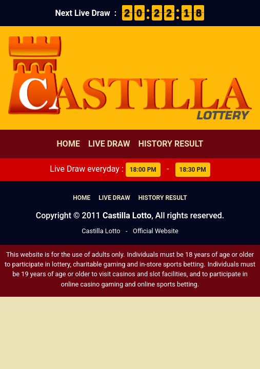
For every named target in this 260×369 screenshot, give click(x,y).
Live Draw (109, 144)
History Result (171, 144)
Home (68, 144)
